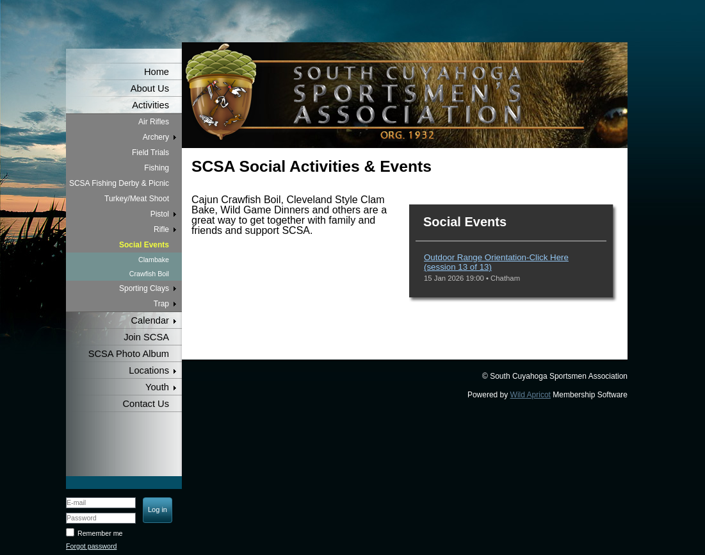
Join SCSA (146, 337)
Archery (156, 137)
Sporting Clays (144, 288)
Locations (149, 370)
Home (156, 72)
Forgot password (91, 546)
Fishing (156, 167)
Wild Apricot (530, 394)
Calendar (150, 320)
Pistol (159, 214)
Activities (150, 105)
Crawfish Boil (149, 274)
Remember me (99, 533)
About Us (150, 88)
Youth (157, 387)
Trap (161, 303)
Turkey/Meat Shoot (136, 198)
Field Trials (150, 152)
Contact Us (146, 404)
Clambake (153, 259)
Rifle (161, 229)
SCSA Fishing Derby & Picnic (119, 183)
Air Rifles (153, 121)
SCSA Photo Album (128, 354)
